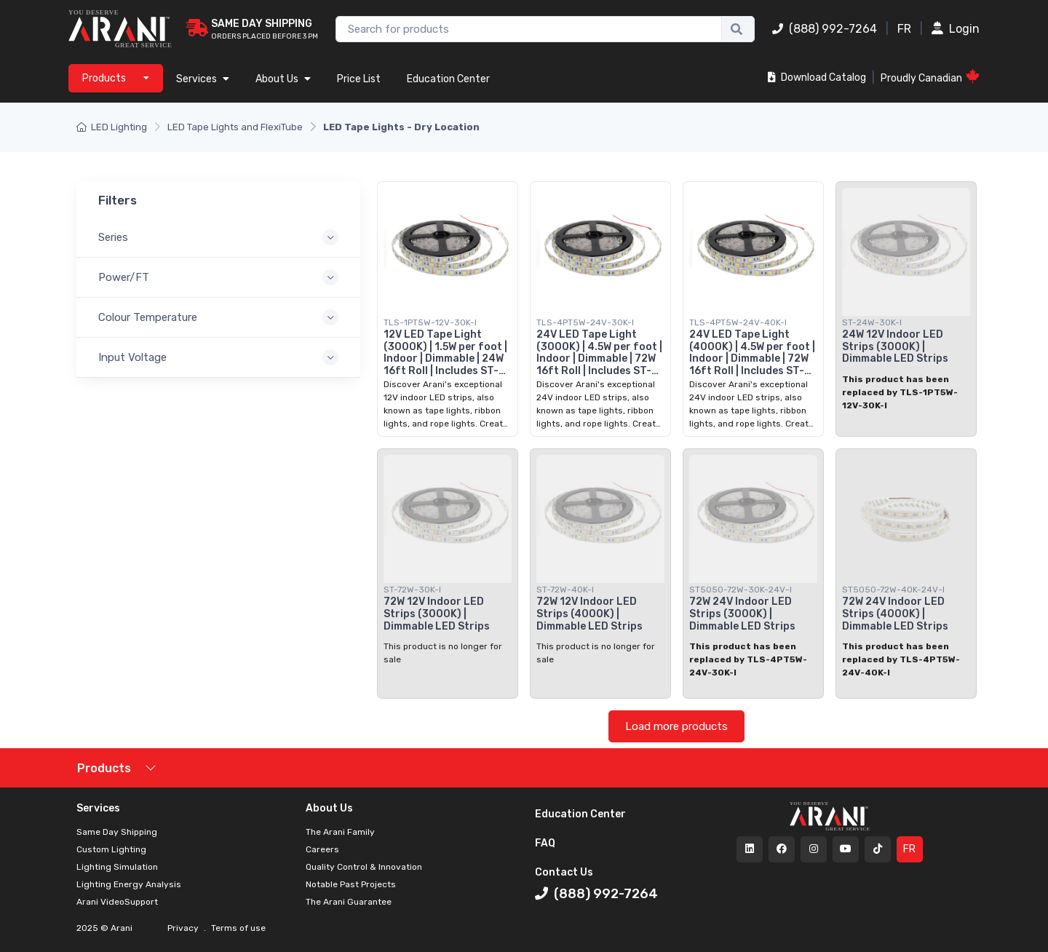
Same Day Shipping (116, 832)
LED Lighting (111, 127)
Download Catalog (817, 77)
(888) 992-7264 (824, 29)
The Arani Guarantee (349, 902)
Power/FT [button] (123, 277)
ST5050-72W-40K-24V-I (893, 589)
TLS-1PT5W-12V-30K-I (430, 322)
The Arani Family (340, 832)
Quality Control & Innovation (364, 867)
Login (956, 29)
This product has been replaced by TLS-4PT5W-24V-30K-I (748, 659)
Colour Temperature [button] (147, 317)
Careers (322, 849)
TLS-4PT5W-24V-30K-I (585, 322)
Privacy (184, 928)
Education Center (448, 79)
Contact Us (564, 872)
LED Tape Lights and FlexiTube (235, 127)
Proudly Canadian (930, 76)
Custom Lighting (111, 849)
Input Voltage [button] (132, 357)
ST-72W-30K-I (412, 589)
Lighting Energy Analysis (128, 884)
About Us (283, 79)
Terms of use (237, 928)
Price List (359, 79)
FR (904, 29)
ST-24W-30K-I (872, 322)
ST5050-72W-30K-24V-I (740, 589)
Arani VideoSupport (117, 902)
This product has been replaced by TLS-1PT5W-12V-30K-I (900, 392)
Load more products (676, 726)
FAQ (545, 843)
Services (202, 79)
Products (104, 768)
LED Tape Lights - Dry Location (401, 127)
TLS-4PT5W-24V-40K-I (738, 322)
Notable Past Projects (351, 884)
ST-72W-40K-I (565, 589)
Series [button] (113, 237)
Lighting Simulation (117, 867)
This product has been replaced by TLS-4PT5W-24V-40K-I (901, 659)
